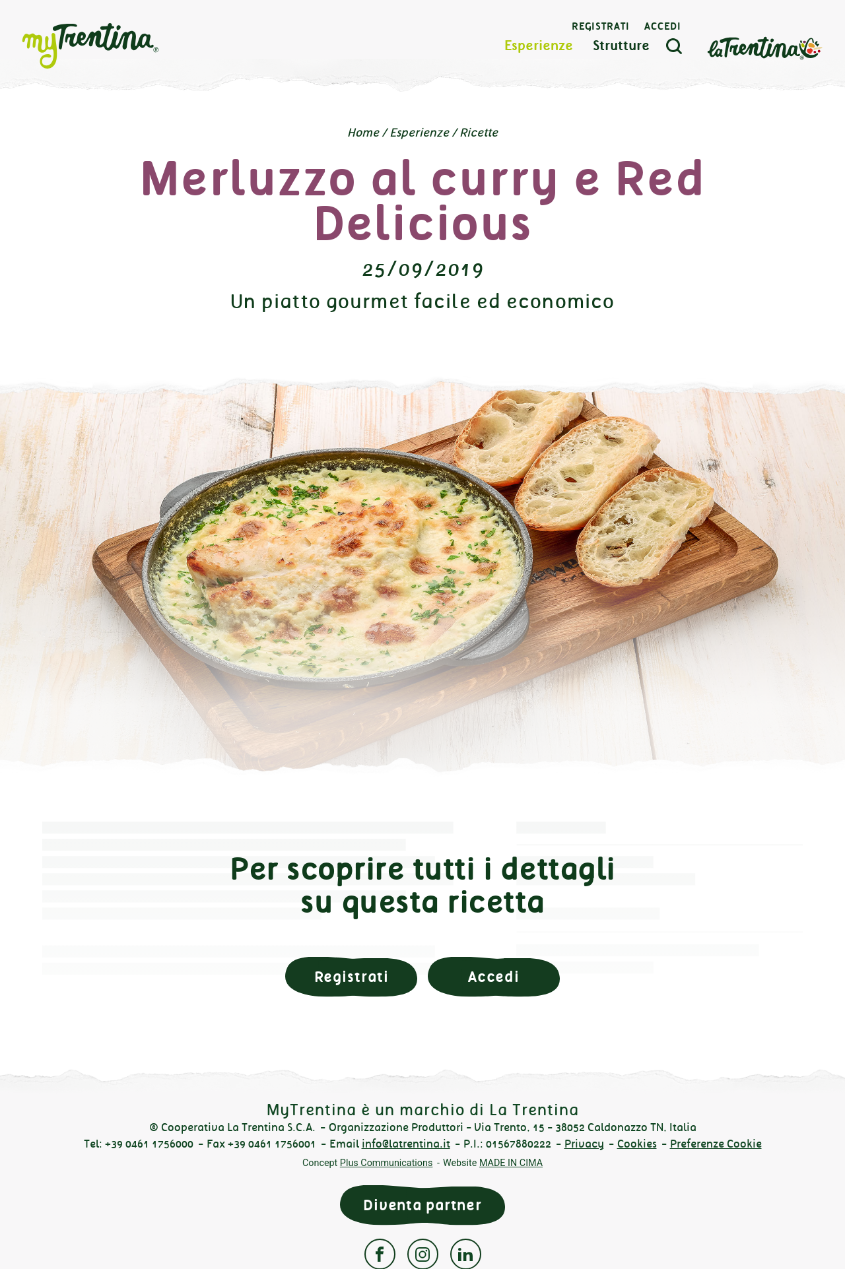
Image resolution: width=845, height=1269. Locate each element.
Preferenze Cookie (716, 1144)
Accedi (662, 26)
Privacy (584, 1144)
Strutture (621, 45)
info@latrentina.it (406, 1144)
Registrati (601, 26)
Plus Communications (386, 1163)
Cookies (637, 1144)
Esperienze (538, 45)
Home (363, 132)
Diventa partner (422, 1205)
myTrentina (113, 46)
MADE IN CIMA (511, 1163)
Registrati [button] (351, 977)
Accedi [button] (494, 977)
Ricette (478, 132)
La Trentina (764, 47)
